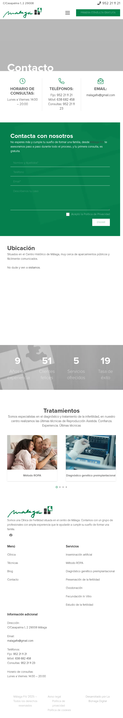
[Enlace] (22, 13)
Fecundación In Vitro (78, 596)
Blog (10, 571)
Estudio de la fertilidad (79, 604)
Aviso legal (54, 696)
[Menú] (67, 13)
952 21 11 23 (28, 663)
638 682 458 (65, 100)
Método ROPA (32, 475)
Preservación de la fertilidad (83, 579)
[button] (56, 487)
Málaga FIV (97, 142)
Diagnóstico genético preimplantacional (90, 475)
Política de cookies (59, 710)
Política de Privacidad (97, 214)
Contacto (12, 579)
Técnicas (12, 563)
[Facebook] (10, 535)
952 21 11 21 (64, 95)
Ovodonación (74, 588)
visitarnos (34, 267)
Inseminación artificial (79, 554)
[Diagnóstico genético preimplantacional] (91, 452)
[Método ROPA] (32, 452)
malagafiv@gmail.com (100, 95)
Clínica (11, 554)
